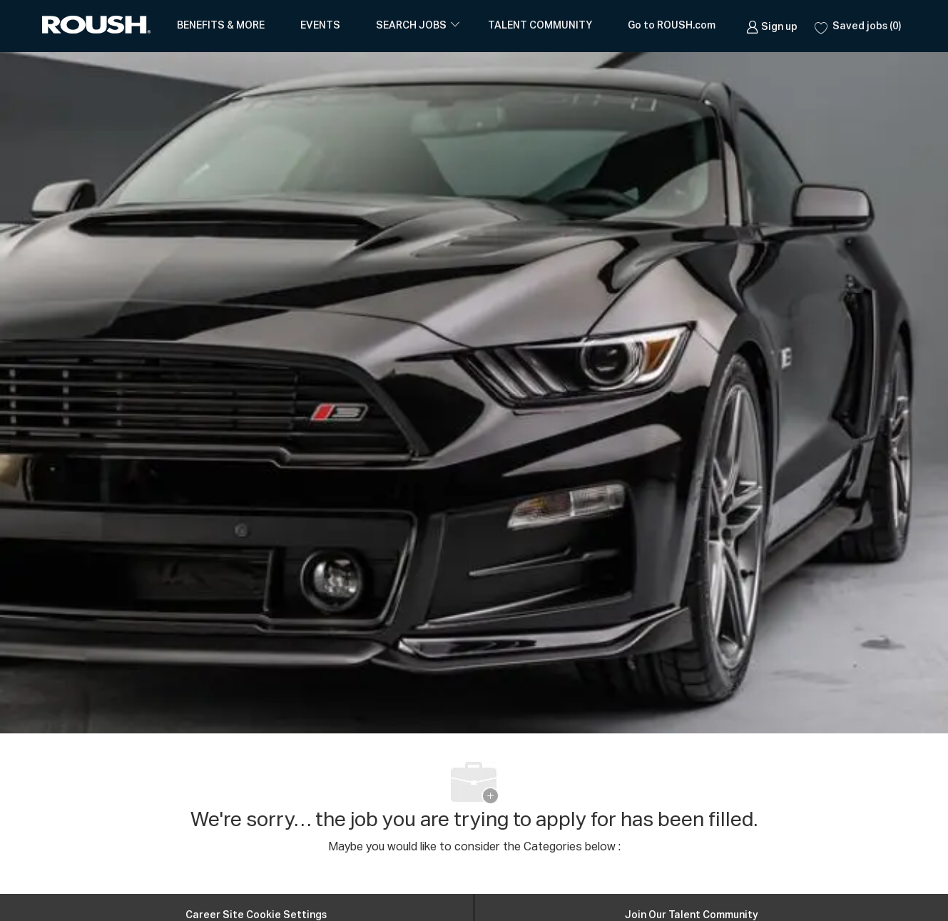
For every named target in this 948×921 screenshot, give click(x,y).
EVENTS (320, 26)
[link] (771, 26)
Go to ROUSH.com (671, 26)
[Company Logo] (99, 26)
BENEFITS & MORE (221, 26)
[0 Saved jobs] (858, 26)
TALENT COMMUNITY (540, 26)
